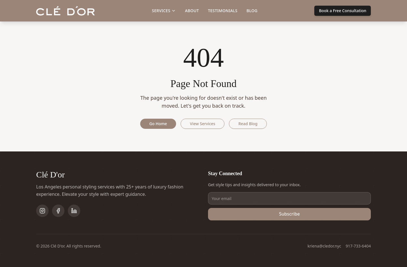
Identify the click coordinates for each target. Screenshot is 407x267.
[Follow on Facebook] (58, 211)
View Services (202, 123)
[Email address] (289, 198)
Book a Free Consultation (342, 10)
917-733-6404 (358, 246)
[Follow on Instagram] (42, 211)
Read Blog (247, 123)
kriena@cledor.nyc (324, 246)
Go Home (158, 123)
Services (164, 10)
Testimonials (222, 10)
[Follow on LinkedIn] (74, 211)
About (192, 10)
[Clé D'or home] (65, 11)
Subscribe (289, 214)
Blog (251, 10)
